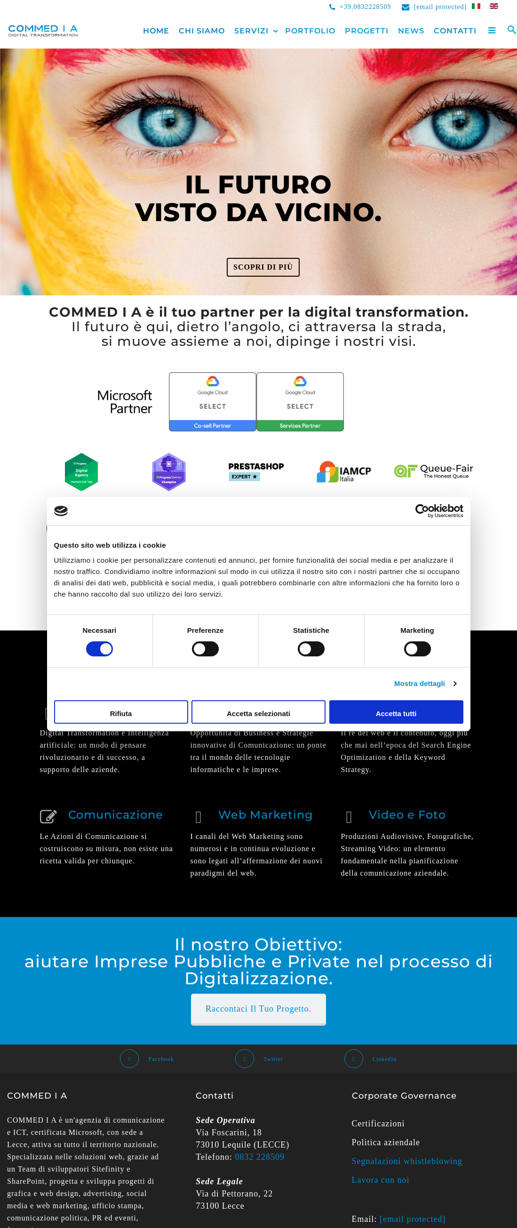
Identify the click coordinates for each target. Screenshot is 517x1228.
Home (156, 30)
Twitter (259, 1059)
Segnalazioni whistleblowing (407, 1161)
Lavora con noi (381, 1180)
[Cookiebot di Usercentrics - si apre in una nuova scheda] (422, 511)
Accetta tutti (396, 714)
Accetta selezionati (258, 714)
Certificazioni (378, 1123)
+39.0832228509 (365, 6)
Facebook (147, 1059)
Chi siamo (202, 30)
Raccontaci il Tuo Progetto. (258, 1008)
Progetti (367, 30)
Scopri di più (263, 267)
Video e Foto (407, 814)
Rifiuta (121, 714)
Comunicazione (115, 814)
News (411, 30)
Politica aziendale (386, 1142)
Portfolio (310, 30)
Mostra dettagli (419, 683)
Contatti (455, 30)
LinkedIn (370, 1059)
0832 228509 (260, 1157)
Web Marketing (265, 814)
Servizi (251, 30)
